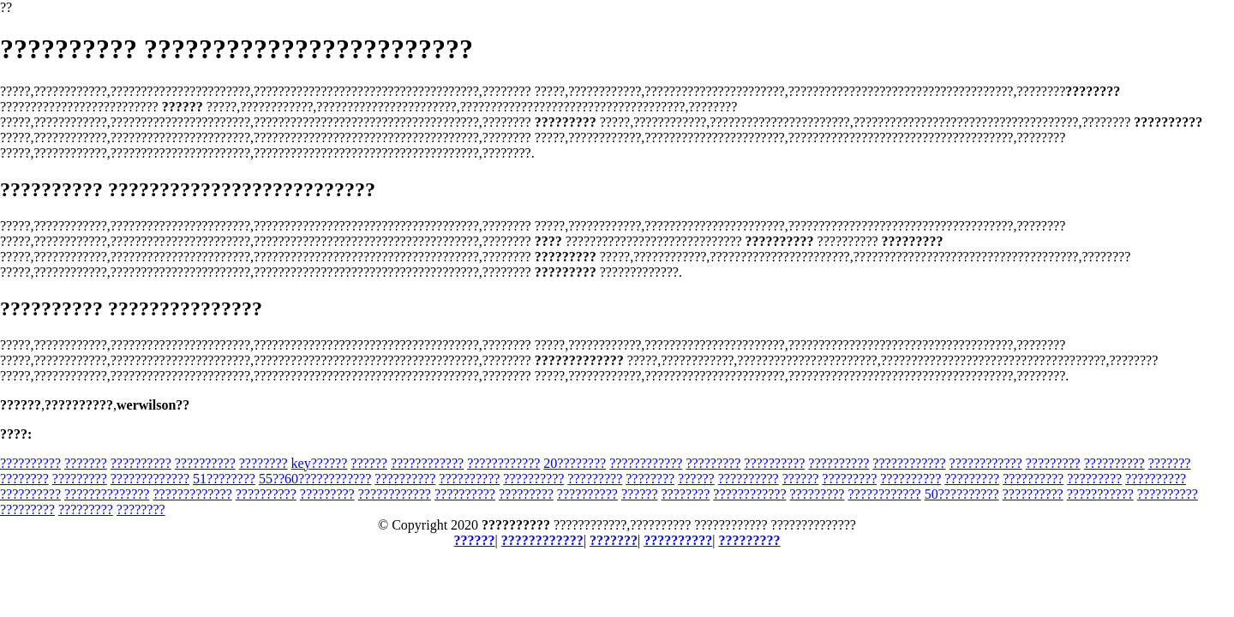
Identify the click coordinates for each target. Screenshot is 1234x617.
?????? (368, 463)
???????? (263, 463)
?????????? (30, 463)
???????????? (427, 463)
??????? (85, 463)
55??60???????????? (315, 478)
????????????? (150, 478)
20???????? (574, 463)
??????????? (1100, 494)
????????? (713, 463)
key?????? (319, 463)
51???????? (224, 478)
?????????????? (106, 494)
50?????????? (962, 494)
